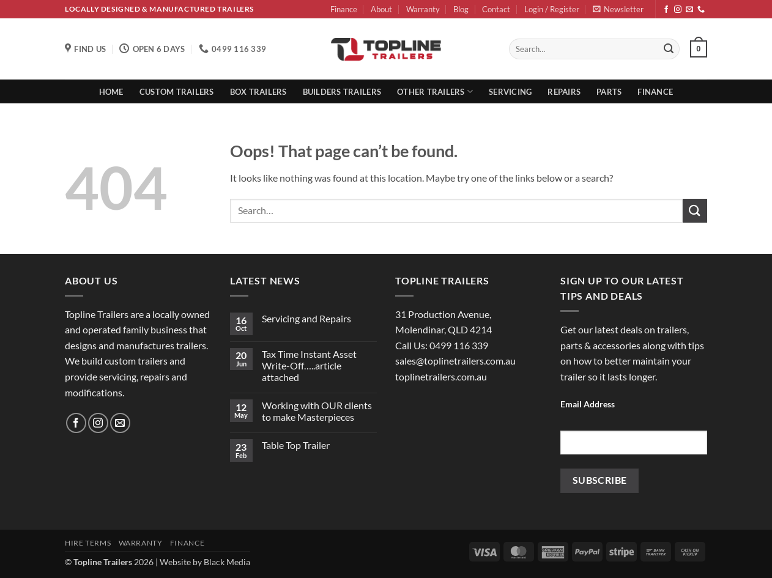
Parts (609, 92)
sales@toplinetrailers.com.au (455, 360)
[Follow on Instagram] (677, 10)
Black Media (227, 562)
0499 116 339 (458, 345)
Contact (496, 9)
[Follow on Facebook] (666, 10)
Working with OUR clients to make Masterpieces (317, 411)
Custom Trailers (176, 92)
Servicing (510, 92)
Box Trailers (258, 92)
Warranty (423, 9)
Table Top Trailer (296, 445)
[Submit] (668, 49)
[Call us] (701, 10)
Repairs (564, 92)
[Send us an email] (689, 10)
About (381, 9)
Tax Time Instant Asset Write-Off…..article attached (309, 365)
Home (111, 92)
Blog (461, 9)
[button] (551, 9)
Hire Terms (88, 542)
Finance (343, 9)
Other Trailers (435, 91)
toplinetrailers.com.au (441, 376)
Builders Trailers (342, 92)
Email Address (587, 404)
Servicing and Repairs (306, 318)
